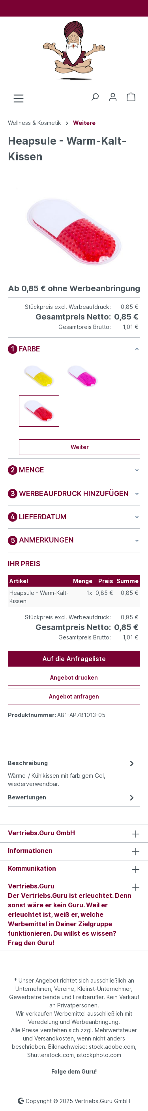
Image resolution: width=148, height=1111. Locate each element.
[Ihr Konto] (113, 96)
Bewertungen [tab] (72, 797)
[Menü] (18, 98)
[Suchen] (95, 96)
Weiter (80, 447)
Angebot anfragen (74, 696)
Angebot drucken (74, 677)
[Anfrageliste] (131, 96)
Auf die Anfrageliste (74, 659)
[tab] (72, 773)
